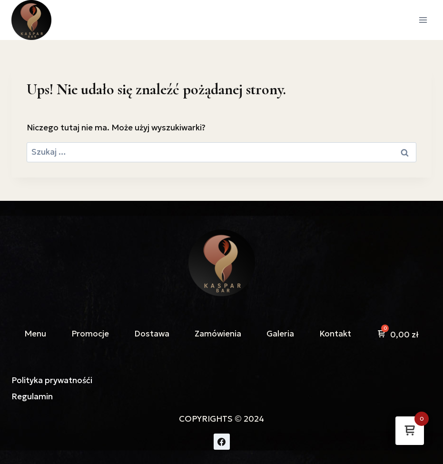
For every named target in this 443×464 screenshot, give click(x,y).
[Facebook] (222, 442)
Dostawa (151, 333)
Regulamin (32, 396)
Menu (35, 333)
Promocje (90, 333)
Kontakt (335, 333)
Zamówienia (218, 333)
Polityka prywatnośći (51, 380)
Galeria (280, 333)
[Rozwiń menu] (423, 19)
